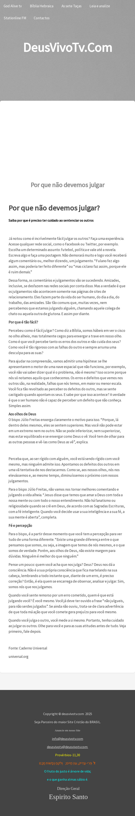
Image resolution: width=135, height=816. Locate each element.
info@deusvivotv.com (67, 738)
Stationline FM (15, 18)
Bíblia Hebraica (41, 6)
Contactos (42, 18)
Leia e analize (100, 6)
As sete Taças (72, 6)
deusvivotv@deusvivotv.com (67, 747)
